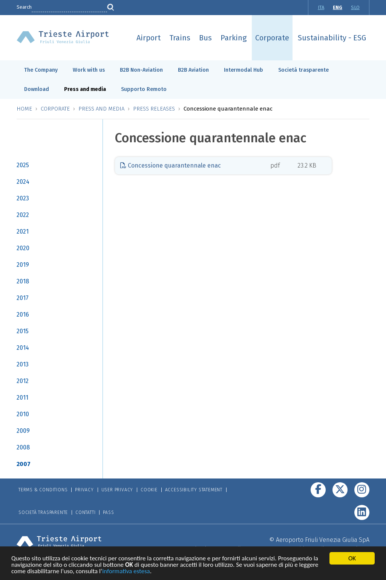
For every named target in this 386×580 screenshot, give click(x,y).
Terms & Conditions (42, 489)
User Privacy (117, 489)
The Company (41, 70)
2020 (23, 248)
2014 (23, 347)
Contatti (85, 512)
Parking (234, 37)
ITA (321, 7)
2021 (23, 231)
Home (24, 108)
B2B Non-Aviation (141, 70)
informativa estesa (126, 572)
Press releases (154, 108)
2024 (23, 181)
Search (24, 7)
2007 (24, 464)
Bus (205, 37)
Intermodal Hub (243, 70)
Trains (179, 37)
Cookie (149, 489)
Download (36, 89)
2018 (23, 281)
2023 (23, 198)
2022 (23, 214)
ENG (337, 7)
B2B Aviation (193, 70)
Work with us (89, 70)
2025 (23, 165)
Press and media (85, 89)
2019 (23, 264)
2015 (23, 331)
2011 (22, 397)
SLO (355, 7)
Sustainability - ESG (332, 37)
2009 (23, 430)
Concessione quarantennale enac (170, 165)
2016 (23, 314)
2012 (23, 381)
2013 (23, 364)
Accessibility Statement (193, 489)
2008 (23, 447)
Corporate (272, 37)
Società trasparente (303, 70)
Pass (108, 512)
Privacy (84, 489)
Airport (148, 37)
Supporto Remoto (144, 89)
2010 (23, 414)
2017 (23, 298)
